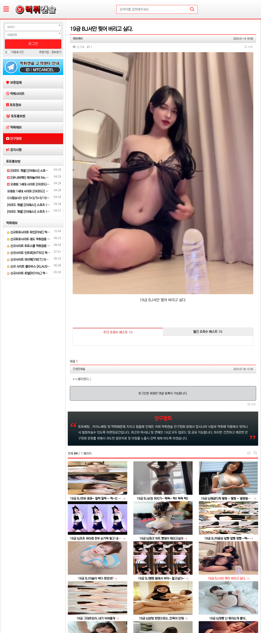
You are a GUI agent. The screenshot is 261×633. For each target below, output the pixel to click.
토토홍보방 (13, 161)
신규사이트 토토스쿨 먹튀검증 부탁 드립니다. (28, 246)
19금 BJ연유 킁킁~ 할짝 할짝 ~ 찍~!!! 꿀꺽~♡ (96, 420)
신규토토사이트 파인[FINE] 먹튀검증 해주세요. (28, 232)
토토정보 (44, 617)
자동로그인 (17, 52)
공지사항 (106, 617)
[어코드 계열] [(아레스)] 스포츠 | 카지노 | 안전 (28, 170)
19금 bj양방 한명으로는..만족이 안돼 (161, 540)
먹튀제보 (12, 223)
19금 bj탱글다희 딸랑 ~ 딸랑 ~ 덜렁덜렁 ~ (226, 420)
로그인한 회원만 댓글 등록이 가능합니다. (163, 315)
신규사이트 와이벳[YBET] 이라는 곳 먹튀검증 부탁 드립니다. (28, 259)
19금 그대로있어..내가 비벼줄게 (95, 540)
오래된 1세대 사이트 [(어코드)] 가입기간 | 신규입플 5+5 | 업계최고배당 (28, 184)
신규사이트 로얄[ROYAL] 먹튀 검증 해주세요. (28, 273)
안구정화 (91, 617)
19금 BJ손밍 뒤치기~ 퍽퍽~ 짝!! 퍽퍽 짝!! (162, 420)
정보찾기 (56, 52)
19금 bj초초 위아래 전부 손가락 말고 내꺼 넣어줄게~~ (96, 460)
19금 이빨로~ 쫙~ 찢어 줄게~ (161, 580)
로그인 (33, 44)
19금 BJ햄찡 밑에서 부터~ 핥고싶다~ (161, 500)
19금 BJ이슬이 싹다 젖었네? (95, 500)
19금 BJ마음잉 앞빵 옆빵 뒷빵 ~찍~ (226, 460)
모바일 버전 (247, 617)
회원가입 (44, 52)
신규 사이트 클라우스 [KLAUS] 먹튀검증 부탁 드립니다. (28, 266)
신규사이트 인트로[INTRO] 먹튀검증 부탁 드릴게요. (28, 253)
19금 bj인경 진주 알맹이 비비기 (228, 580)
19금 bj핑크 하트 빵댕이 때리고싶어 (161, 460)
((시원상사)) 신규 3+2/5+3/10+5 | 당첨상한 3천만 (28, 198)
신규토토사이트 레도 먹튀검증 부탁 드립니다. (28, 239)
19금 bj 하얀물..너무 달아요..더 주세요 (97, 580)
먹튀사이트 (27, 617)
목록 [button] (249, 47)
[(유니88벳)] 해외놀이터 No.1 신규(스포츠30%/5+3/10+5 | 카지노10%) (28, 177)
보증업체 (11, 617)
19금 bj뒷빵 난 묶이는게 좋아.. (228, 540)
